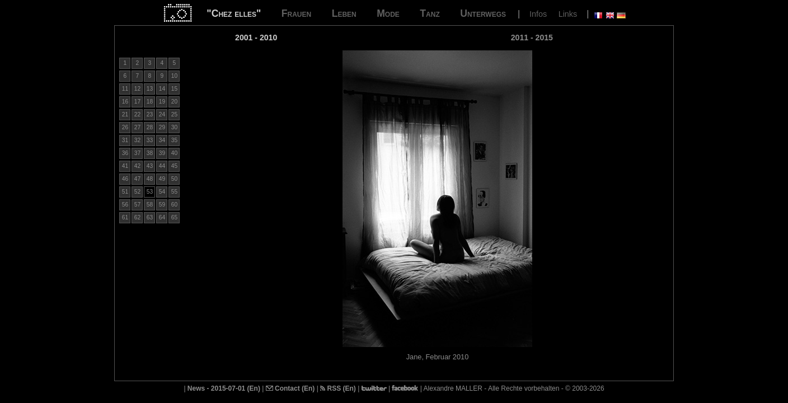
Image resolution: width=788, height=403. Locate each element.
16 (125, 102)
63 (150, 217)
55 (174, 192)
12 (137, 89)
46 (125, 179)
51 (125, 192)
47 (137, 179)
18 (150, 102)
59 (162, 205)
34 (162, 140)
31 (125, 140)
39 (162, 153)
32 (137, 140)
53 (150, 192)
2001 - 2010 (256, 37)
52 (137, 192)
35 (174, 140)
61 (125, 217)
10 (174, 76)
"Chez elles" (234, 13)
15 (174, 89)
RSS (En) (338, 388)
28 (150, 127)
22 (137, 114)
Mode (388, 13)
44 (162, 166)
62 (137, 217)
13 (150, 89)
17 (137, 102)
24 (162, 114)
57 (137, 205)
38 (150, 153)
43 (150, 166)
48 (150, 179)
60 (174, 205)
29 (162, 127)
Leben (344, 13)
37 (137, 153)
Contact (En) (290, 388)
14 (162, 89)
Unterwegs (483, 13)
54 (162, 192)
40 (174, 153)
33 (150, 140)
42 (137, 166)
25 (174, 114)
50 (174, 179)
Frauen (296, 13)
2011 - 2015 (532, 37)
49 (162, 179)
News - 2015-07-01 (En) (223, 388)
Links (568, 14)
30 (174, 127)
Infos (538, 14)
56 (125, 205)
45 (174, 166)
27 (137, 127)
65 (174, 217)
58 (150, 205)
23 (150, 114)
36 (125, 153)
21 (125, 114)
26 (125, 127)
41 (125, 166)
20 (174, 102)
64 (162, 217)
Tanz (429, 13)
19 (162, 102)
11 (125, 89)
